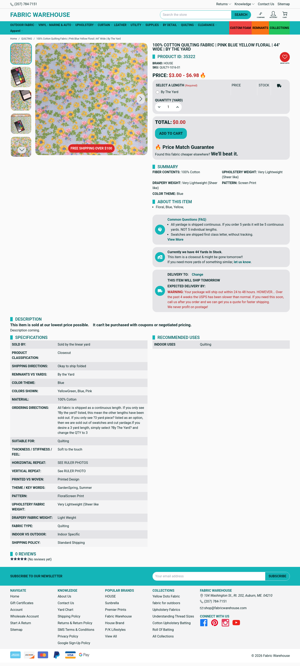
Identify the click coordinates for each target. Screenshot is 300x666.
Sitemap (284, 4)
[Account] (273, 14)
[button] (141, 99)
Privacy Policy (68, 636)
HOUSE (168, 63)
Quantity (169, 100)
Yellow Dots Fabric (166, 596)
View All (111, 636)
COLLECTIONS (279, 28)
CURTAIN (105, 25)
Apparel (16, 31)
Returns (223, 4)
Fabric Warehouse (118, 616)
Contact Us (266, 4)
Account (16, 610)
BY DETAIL (171, 25)
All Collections (163, 636)
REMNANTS (260, 28)
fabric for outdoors (166, 603)
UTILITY (137, 25)
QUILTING (188, 25)
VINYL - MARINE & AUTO (56, 25)
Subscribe (277, 576)
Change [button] (197, 274)
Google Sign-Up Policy (74, 643)
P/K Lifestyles (115, 630)
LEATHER (121, 25)
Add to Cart (171, 133)
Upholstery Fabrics (166, 610)
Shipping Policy (69, 616)
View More (175, 240)
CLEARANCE (207, 25)
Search (241, 15)
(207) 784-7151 (23, 4)
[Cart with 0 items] (285, 14)
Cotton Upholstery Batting (171, 623)
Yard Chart (65, 610)
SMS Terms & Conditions (76, 630)
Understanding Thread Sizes (173, 616)
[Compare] (260, 14)
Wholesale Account (24, 616)
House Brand (114, 623)
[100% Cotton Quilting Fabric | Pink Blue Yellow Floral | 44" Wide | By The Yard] (91, 99)
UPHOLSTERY (85, 25)
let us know (242, 262)
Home (14, 596)
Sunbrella (112, 603)
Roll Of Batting (163, 630)
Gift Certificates (21, 603)
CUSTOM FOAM (240, 28)
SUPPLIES (153, 25)
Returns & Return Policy (75, 623)
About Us (64, 596)
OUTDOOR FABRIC (23, 25)
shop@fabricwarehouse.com (223, 608)
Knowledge (245, 4)
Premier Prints (115, 610)
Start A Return (20, 623)
